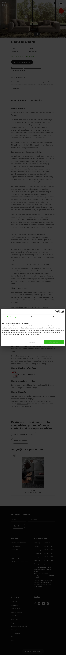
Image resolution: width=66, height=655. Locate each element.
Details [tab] (33, 317)
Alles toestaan (53, 342)
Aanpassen (32, 342)
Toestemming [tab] (11, 317)
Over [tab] (54, 317)
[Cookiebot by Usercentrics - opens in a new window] (56, 311)
